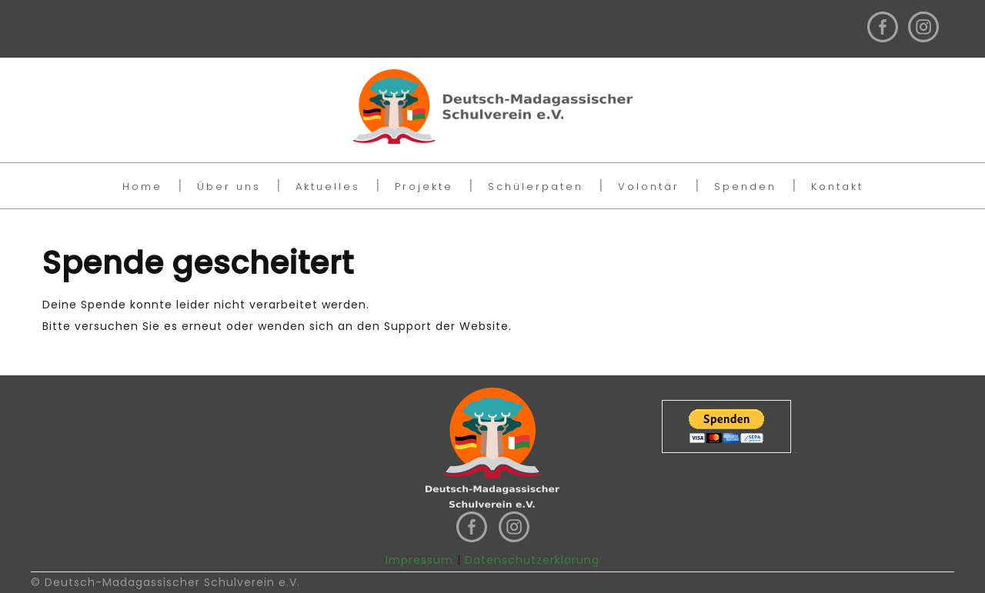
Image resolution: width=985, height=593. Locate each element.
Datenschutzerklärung (532, 560)
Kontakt (837, 186)
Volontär (648, 186)
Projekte (424, 186)
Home (142, 186)
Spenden (745, 186)
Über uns (229, 186)
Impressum (419, 560)
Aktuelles (328, 186)
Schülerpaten (535, 186)
